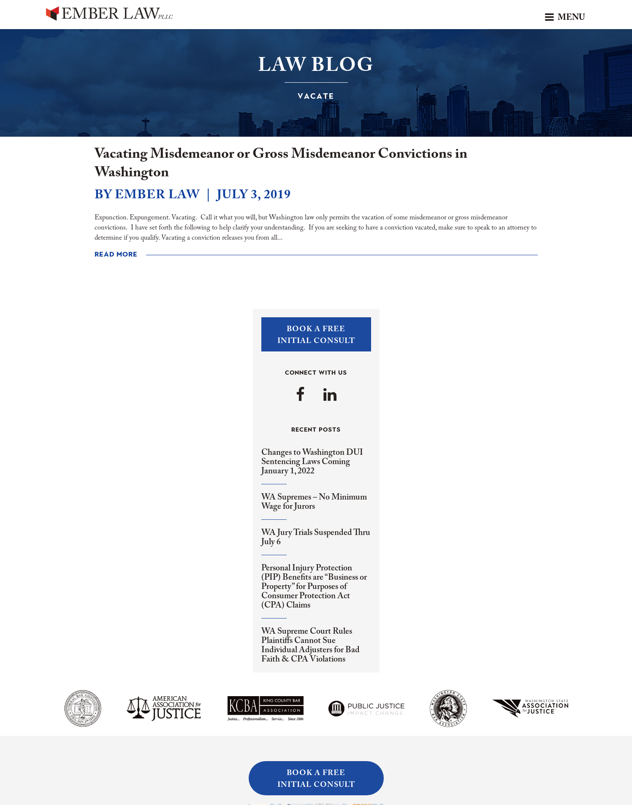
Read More (116, 254)
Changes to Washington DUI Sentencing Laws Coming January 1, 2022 (312, 461)
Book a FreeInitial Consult (316, 335)
